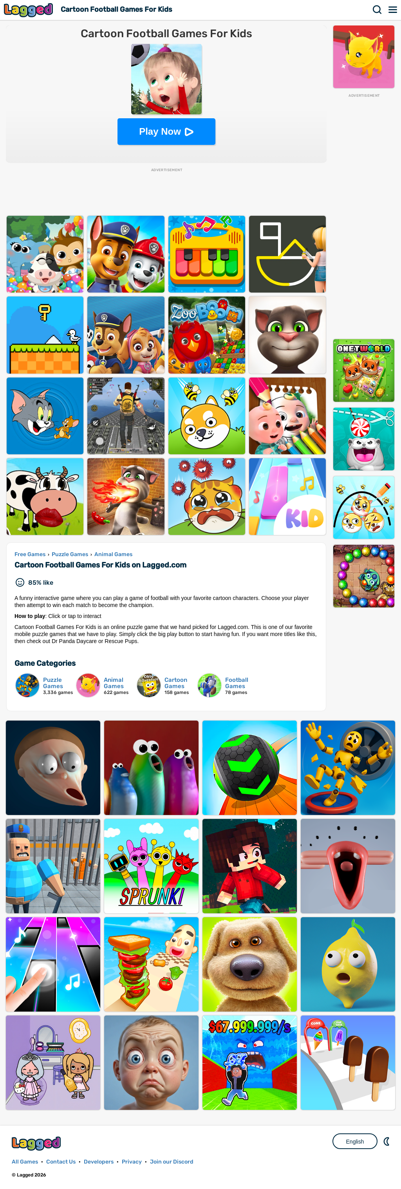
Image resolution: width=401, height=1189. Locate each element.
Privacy (132, 1161)
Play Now (160, 131)
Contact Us (61, 1161)
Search (377, 10)
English (355, 1141)
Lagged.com (37, 1143)
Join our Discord (171, 1161)
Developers (99, 1161)
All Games (25, 1161)
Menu (393, 10)
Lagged (29, 10)
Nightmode (387, 1141)
